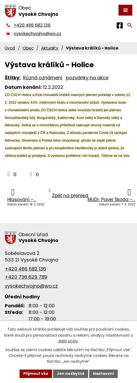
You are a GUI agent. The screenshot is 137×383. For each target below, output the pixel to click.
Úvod (10, 48)
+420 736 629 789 (26, 277)
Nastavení (103, 373)
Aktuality (49, 48)
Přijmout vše (35, 373)
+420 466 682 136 (25, 268)
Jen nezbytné (70, 373)
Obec (28, 48)
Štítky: (13, 77)
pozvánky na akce (87, 77)
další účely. (68, 341)
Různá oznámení (42, 77)
